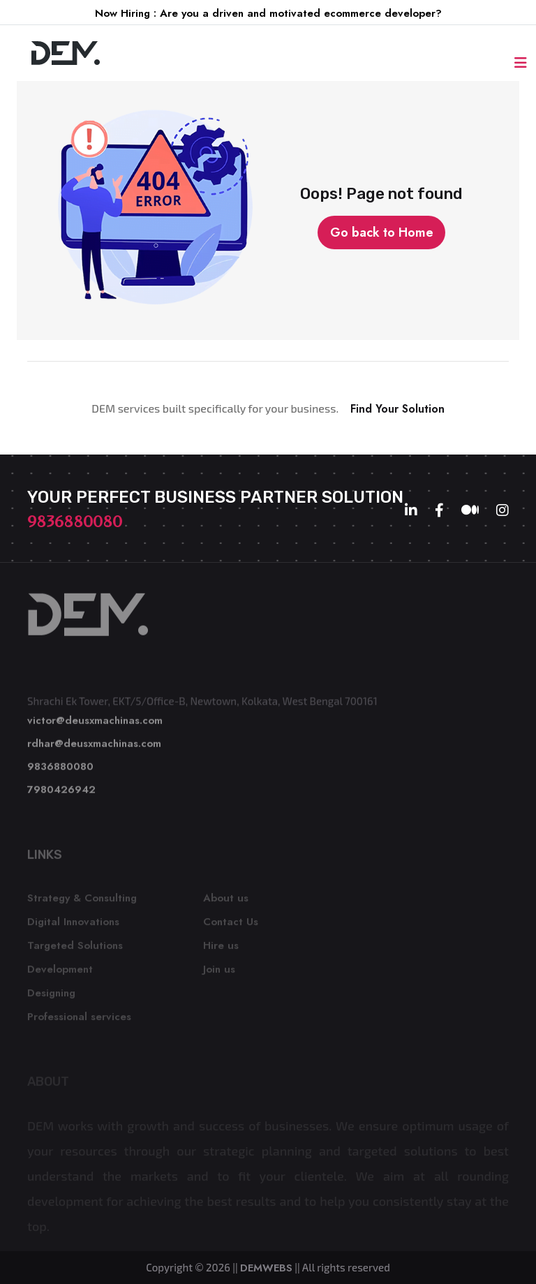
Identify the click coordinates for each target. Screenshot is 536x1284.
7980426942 (61, 793)
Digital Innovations (73, 925)
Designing (51, 996)
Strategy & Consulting (82, 901)
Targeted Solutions (75, 949)
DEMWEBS (266, 1268)
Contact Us (230, 925)
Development (60, 972)
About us (225, 901)
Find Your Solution (397, 409)
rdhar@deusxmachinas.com (94, 747)
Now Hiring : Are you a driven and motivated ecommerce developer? (268, 13)
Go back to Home (381, 232)
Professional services (79, 1020)
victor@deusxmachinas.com (95, 724)
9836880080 (74, 521)
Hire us (221, 949)
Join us (219, 972)
